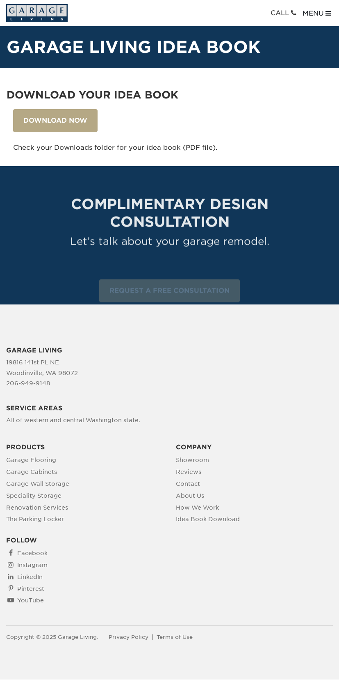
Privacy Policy (128, 637)
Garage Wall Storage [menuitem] (37, 483)
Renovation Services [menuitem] (37, 507)
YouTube (30, 600)
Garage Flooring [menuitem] (31, 460)
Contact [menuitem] (188, 483)
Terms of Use (175, 637)
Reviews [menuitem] (188, 472)
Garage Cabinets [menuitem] (31, 472)
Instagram (32, 565)
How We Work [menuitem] (197, 507)
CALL (284, 13)
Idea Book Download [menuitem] (208, 519)
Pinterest (30, 589)
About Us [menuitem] (190, 495)
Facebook (32, 553)
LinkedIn (30, 577)
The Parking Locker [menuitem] (35, 519)
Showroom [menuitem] (192, 460)
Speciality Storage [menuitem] (33, 495)
